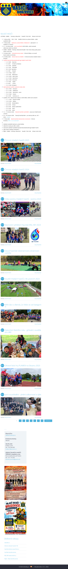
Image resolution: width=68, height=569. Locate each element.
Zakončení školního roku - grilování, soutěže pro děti (23, 331)
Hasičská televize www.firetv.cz (11, 549)
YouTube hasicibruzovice (10, 552)
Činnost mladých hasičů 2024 (17, 169)
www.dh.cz (7, 542)
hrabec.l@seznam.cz (11, 449)
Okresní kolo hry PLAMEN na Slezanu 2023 (22, 365)
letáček (8, 117)
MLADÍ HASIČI (8, 163)
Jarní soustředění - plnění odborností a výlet (23, 394)
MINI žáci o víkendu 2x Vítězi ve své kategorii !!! (23, 305)
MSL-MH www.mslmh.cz (10, 555)
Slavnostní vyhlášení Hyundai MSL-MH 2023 (23, 225)
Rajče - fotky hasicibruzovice (11, 558)
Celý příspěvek (38, 163)
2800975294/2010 (11, 435)
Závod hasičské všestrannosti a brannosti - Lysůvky (22, 252)
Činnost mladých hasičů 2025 (17, 140)
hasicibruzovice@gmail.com (13, 459)
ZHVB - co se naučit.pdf (13, 120)
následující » (48, 420)
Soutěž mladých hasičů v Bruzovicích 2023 (22, 278)
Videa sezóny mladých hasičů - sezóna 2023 (23, 199)
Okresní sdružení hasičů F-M (11, 546)
